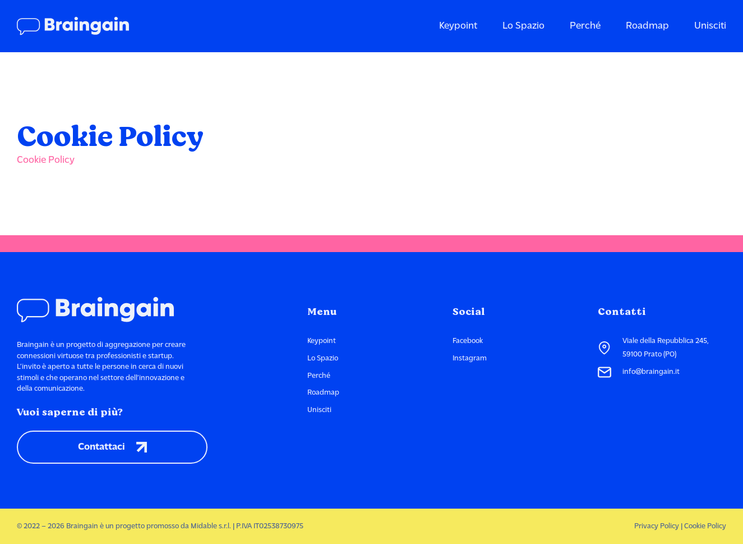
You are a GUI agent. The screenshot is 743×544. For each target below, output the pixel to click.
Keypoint (458, 26)
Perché (585, 26)
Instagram (470, 358)
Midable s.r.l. (211, 526)
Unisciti (710, 26)
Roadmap (647, 26)
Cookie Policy (46, 160)
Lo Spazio (523, 26)
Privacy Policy (656, 526)
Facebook (468, 341)
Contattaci (112, 447)
